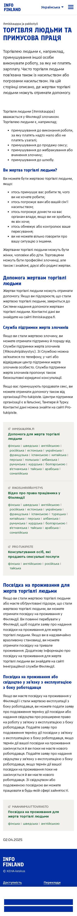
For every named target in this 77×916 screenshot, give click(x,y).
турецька (59, 514)
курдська (35, 464)
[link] (12, 7)
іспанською (39, 455)
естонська (34, 450)
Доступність (12, 882)
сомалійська (19, 473)
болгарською (55, 464)
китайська (59, 455)
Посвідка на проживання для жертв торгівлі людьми (33, 814)
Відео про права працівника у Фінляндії (34, 495)
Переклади (52, 882)
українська (54, 450)
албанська (49, 460)
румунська (17, 464)
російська (17, 450)
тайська (36, 469)
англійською (50, 446)
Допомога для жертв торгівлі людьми (34, 436)
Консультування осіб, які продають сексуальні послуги (33, 554)
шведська (30, 446)
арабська (52, 469)
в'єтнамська (18, 469)
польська (32, 460)
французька (19, 455)
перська (16, 460)
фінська (14, 446)
